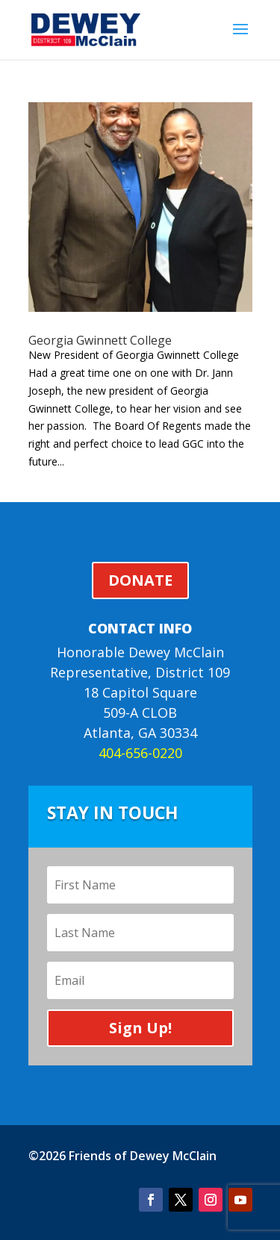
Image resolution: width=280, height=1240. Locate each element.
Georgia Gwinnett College (100, 340)
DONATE (140, 580)
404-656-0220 (140, 753)
